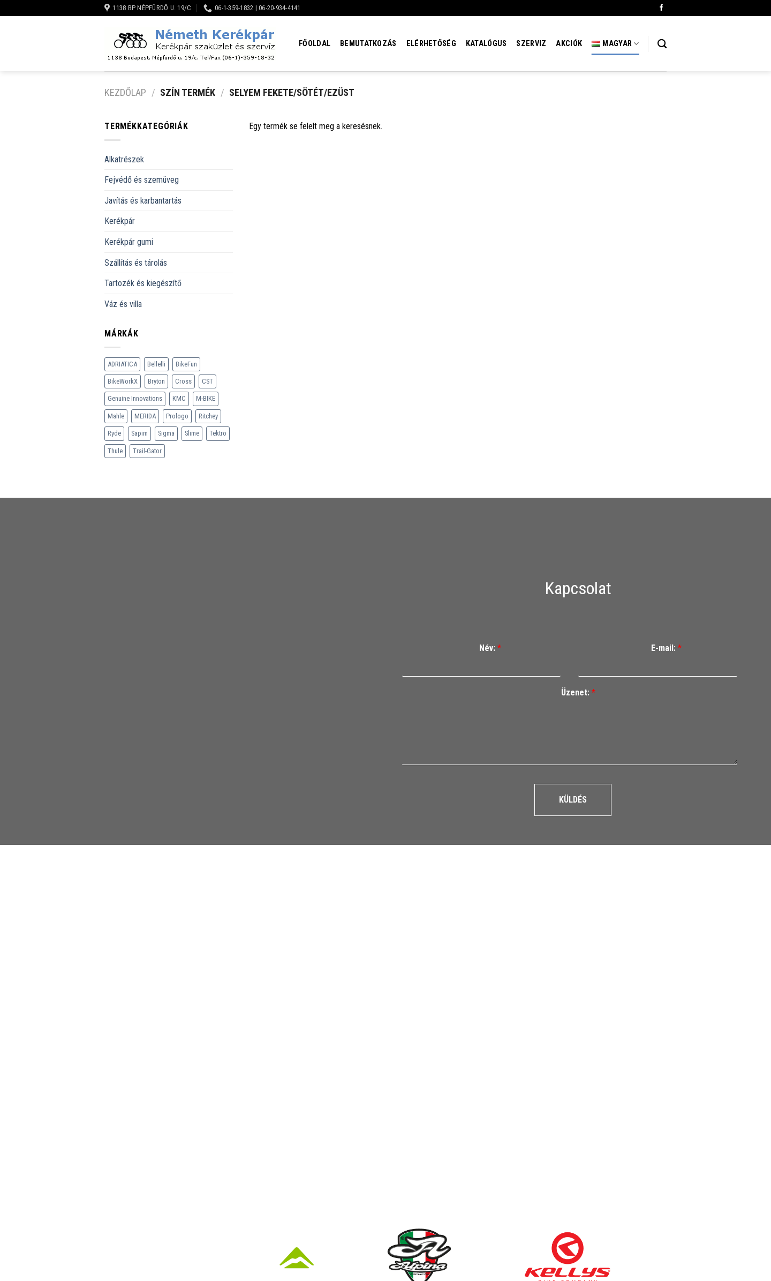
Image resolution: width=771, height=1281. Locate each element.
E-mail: (666, 648)
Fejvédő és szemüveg (141, 180)
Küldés (573, 800)
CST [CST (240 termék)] (207, 381)
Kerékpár (119, 221)
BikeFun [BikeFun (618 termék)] (186, 364)
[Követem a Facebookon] (661, 8)
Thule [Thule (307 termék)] (115, 451)
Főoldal (314, 43)
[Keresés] (662, 44)
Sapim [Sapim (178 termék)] (139, 433)
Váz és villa (123, 304)
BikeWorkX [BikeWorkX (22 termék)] (123, 381)
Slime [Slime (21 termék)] (192, 433)
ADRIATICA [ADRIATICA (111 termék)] (122, 364)
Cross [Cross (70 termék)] (183, 381)
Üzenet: (578, 692)
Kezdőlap (125, 92)
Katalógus (486, 43)
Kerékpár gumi (128, 242)
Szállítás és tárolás (135, 263)
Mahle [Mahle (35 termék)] (116, 416)
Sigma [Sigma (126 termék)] (166, 433)
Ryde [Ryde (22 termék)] (114, 433)
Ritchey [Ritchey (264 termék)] (208, 416)
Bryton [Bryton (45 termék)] (156, 381)
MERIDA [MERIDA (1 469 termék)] (145, 416)
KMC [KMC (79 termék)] (179, 398)
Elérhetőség (431, 43)
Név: (490, 648)
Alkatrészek (124, 159)
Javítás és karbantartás (143, 201)
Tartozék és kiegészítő (143, 283)
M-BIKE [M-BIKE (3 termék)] (205, 398)
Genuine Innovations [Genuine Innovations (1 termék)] (135, 398)
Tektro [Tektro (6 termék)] (217, 433)
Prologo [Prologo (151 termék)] (177, 416)
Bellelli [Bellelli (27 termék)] (156, 364)
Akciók (569, 43)
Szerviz (531, 43)
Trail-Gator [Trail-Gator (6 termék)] (147, 451)
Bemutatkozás (368, 43)
